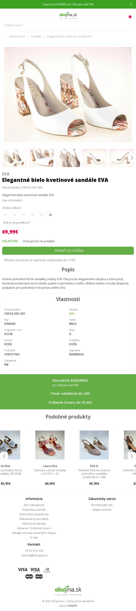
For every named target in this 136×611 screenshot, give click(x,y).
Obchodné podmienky (34, 514)
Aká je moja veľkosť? (16, 222)
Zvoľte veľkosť (11, 208)
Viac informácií (12, 200)
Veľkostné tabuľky (34, 524)
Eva (5, 174)
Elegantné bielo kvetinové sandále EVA (69, 36)
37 (23, 215)
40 (50, 215)
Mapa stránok (101, 510)
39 (41, 215)
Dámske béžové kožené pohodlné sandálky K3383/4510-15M (112, 473)
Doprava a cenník (34, 510)
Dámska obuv (17, 36)
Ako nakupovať (34, 505)
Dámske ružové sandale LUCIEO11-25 (68, 472)
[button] (132, 158)
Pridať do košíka (69, 250)
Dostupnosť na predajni (39, 241)
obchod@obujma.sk (34, 555)
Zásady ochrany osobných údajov (34, 533)
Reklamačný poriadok (34, 519)
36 (14, 215)
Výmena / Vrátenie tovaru (34, 528)
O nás (34, 537)
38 (32, 215)
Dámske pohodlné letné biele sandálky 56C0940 (24, 472)
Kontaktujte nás (102, 505)
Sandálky (36, 36)
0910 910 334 (34, 551)
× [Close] (131, 4)
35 (5, 215)
